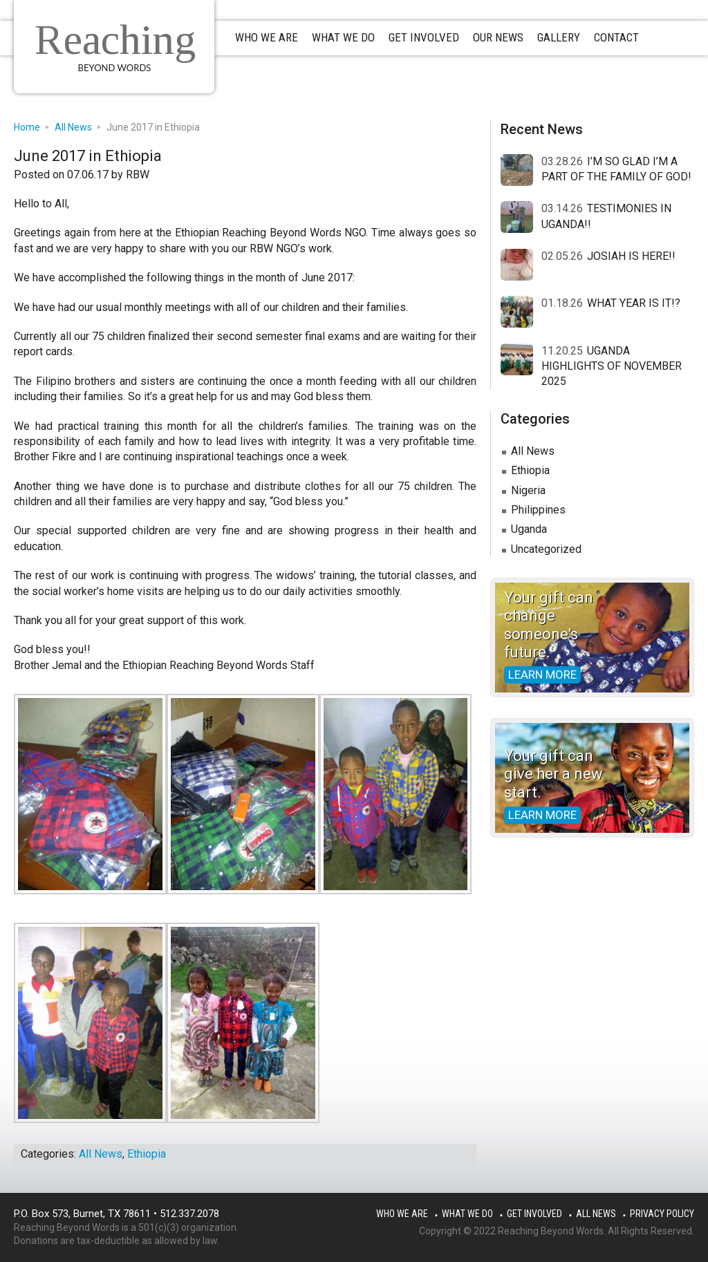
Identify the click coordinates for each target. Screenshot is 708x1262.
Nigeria (528, 490)
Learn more (542, 674)
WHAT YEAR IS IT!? (633, 303)
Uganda (529, 529)
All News (100, 1153)
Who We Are (402, 1213)
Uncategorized (546, 549)
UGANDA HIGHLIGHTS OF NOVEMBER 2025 (611, 366)
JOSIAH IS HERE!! (631, 256)
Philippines (538, 509)
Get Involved (534, 1213)
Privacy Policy (662, 1213)
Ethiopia (146, 1153)
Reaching (115, 39)
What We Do (467, 1213)
